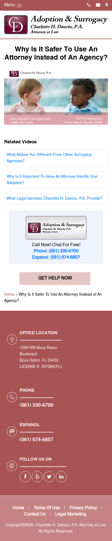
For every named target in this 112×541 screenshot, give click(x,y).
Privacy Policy (83, 508)
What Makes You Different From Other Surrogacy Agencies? (49, 158)
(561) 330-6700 (36, 405)
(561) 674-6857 (36, 439)
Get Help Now (55, 278)
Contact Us (35, 514)
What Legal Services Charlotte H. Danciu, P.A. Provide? (54, 198)
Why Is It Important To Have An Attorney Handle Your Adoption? (52, 180)
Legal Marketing (70, 514)
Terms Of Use (47, 508)
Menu (13, 5)
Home (9, 294)
